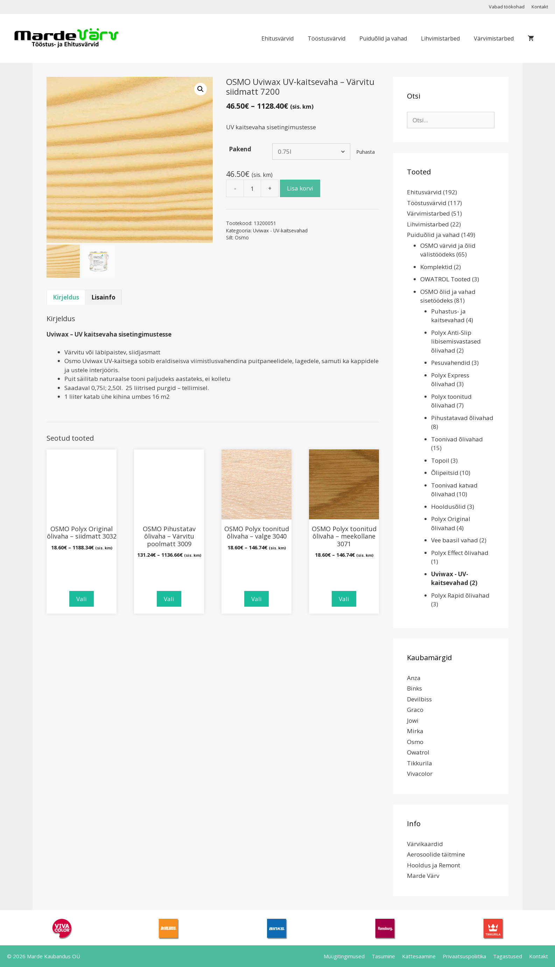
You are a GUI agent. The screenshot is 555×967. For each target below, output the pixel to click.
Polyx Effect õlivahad (460, 553)
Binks (414, 688)
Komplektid (436, 267)
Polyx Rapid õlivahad (460, 595)
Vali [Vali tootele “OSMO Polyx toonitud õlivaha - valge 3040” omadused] (256, 599)
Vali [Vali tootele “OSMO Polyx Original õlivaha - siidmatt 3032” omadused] (81, 599)
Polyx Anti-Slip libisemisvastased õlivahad (456, 341)
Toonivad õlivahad (457, 439)
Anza (414, 678)
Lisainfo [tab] (103, 297)
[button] (200, 89)
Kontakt (540, 6)
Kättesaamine (419, 956)
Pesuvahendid (450, 363)
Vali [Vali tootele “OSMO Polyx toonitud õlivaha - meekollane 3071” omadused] (344, 599)
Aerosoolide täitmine (436, 854)
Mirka (415, 731)
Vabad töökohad (507, 6)
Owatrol (418, 752)
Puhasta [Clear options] (365, 152)
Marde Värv (423, 876)
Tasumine (383, 956)
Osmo (242, 237)
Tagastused (507, 956)
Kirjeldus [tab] (66, 297)
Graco (415, 710)
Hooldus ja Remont (433, 865)
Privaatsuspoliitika (464, 956)
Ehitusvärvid (277, 38)
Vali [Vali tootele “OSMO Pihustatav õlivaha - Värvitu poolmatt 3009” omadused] (169, 599)
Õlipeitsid (444, 473)
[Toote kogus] (252, 188)
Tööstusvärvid (326, 38)
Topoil (440, 460)
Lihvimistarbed (440, 38)
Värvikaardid (425, 844)
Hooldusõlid (448, 507)
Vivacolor (420, 774)
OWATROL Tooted (445, 279)
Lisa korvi (300, 188)
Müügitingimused (344, 956)
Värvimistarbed (494, 38)
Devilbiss (419, 699)
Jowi (413, 720)
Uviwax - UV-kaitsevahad (280, 230)
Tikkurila (419, 763)
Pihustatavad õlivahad (462, 418)
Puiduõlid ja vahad (383, 38)
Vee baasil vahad (454, 540)
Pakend (240, 149)
